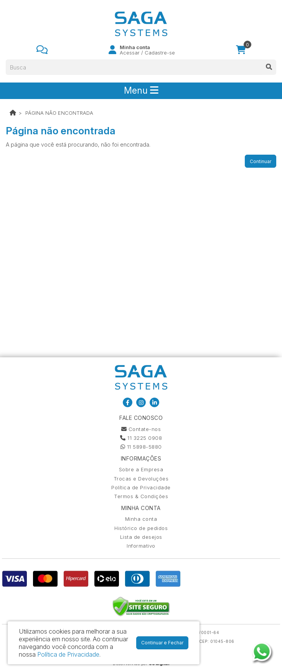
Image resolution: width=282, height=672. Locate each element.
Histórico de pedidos (141, 528)
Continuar (260, 161)
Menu (141, 90)
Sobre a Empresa (141, 469)
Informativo (141, 546)
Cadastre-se (160, 53)
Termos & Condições (141, 496)
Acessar (130, 53)
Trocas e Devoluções (141, 479)
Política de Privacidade (141, 487)
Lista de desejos (141, 537)
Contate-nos (141, 429)
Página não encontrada (59, 113)
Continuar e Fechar (162, 643)
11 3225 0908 (141, 438)
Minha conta (141, 519)
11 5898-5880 (141, 447)
